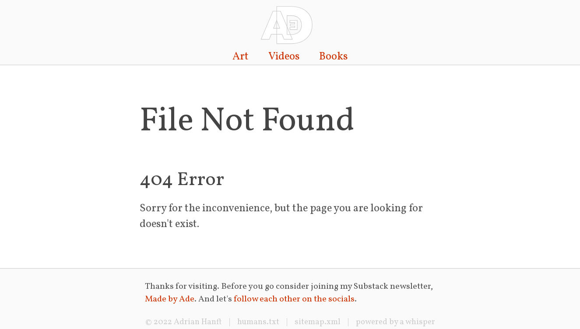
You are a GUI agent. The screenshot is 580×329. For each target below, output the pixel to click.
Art (240, 56)
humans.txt (258, 322)
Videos (283, 56)
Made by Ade (169, 299)
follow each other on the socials (294, 299)
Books (333, 56)
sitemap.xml (318, 322)
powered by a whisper (395, 322)
